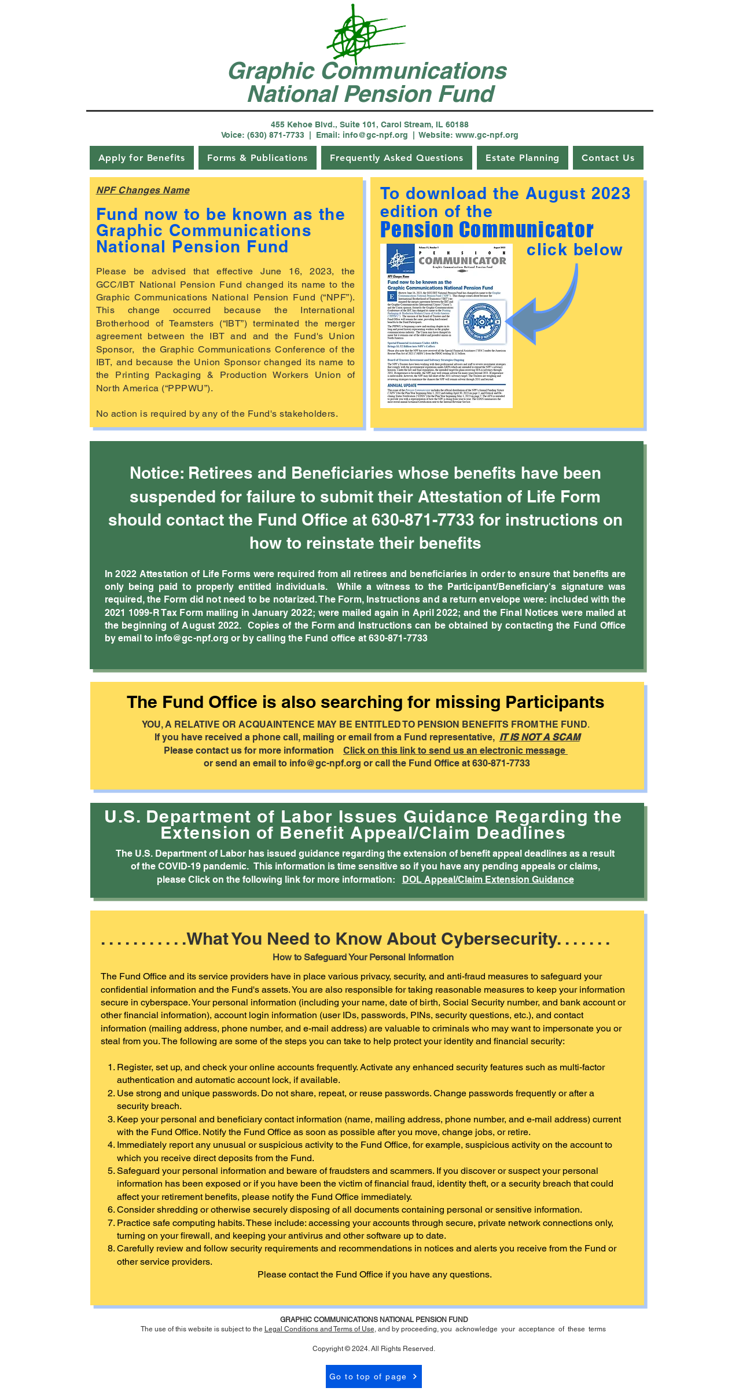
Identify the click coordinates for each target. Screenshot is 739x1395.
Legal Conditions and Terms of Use (319, 1329)
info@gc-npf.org (325, 763)
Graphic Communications (369, 70)
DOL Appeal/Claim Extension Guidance (488, 879)
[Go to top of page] (374, 1376)
